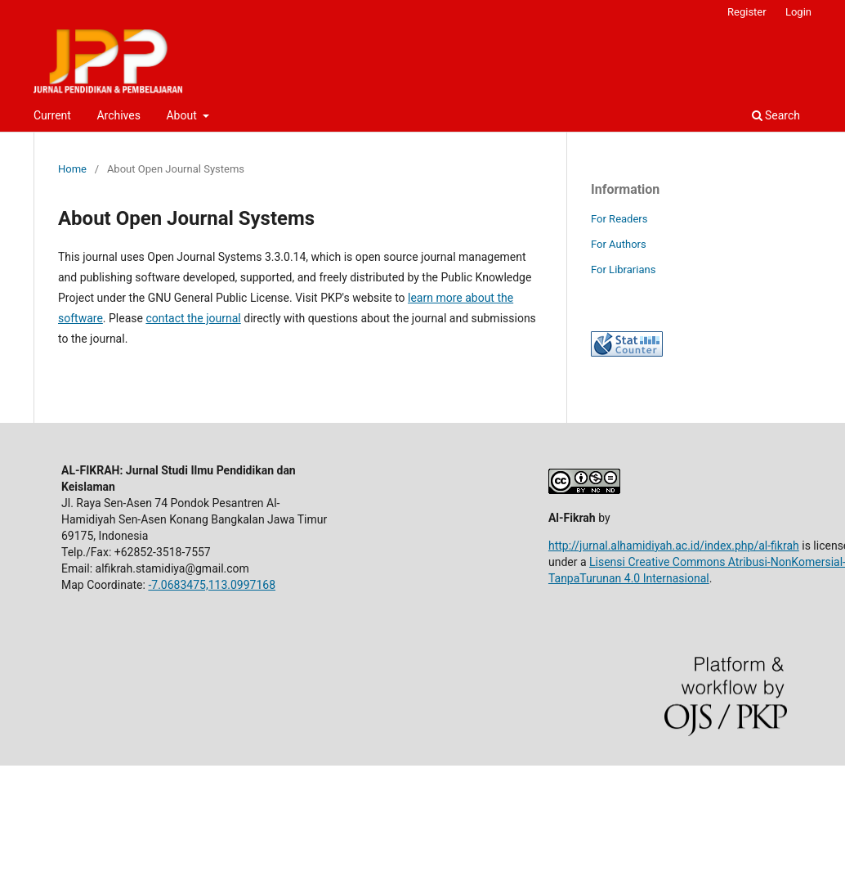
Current (52, 115)
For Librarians (623, 269)
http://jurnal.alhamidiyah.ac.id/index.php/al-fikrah (673, 545)
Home (72, 169)
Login (798, 12)
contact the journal (192, 318)
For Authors (618, 244)
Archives (118, 115)
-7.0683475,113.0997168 (211, 584)
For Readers (619, 219)
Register (747, 12)
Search (776, 115)
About (182, 115)
